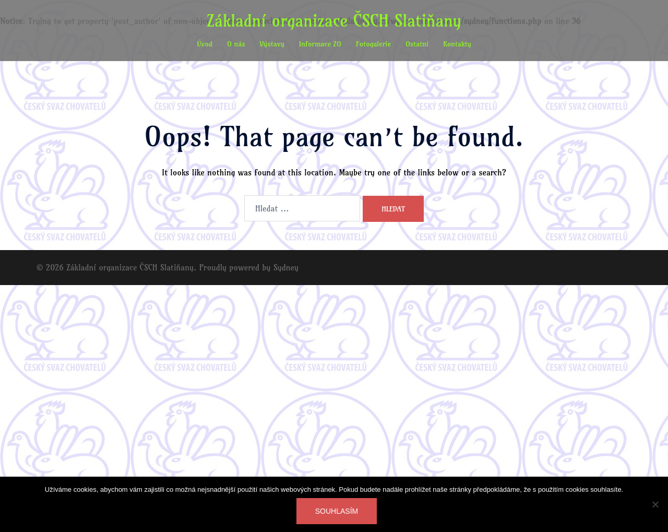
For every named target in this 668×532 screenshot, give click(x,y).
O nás (236, 44)
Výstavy (272, 44)
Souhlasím (336, 511)
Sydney (286, 267)
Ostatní (416, 44)
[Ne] (655, 504)
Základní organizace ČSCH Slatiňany (334, 20)
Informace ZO (320, 44)
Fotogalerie (373, 44)
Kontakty (457, 44)
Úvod (204, 44)
